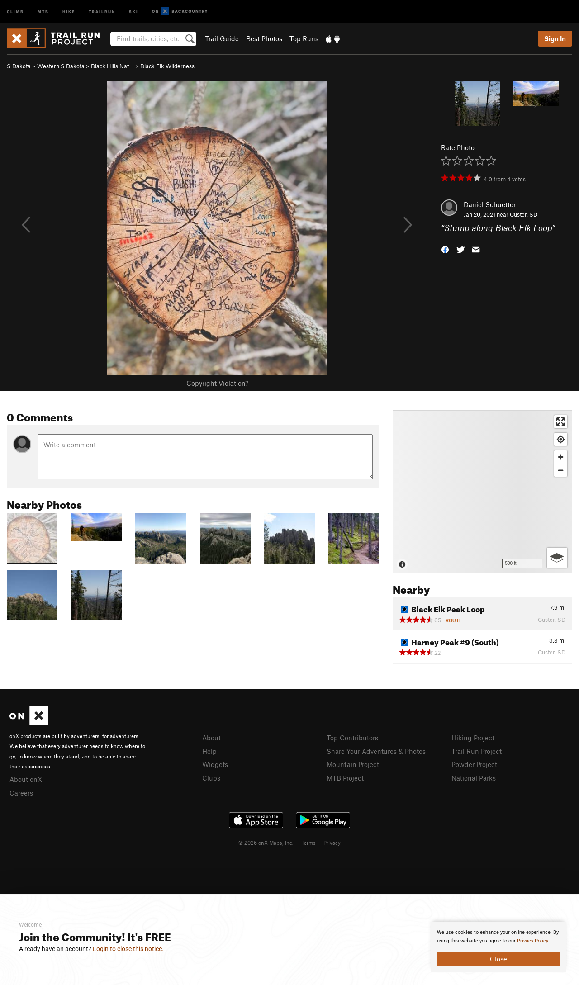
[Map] (482, 492)
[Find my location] (560, 439)
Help (209, 751)
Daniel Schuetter (490, 204)
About (211, 738)
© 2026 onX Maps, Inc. (266, 842)
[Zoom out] (560, 470)
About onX (25, 779)
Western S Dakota (61, 66)
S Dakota (19, 66)
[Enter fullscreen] (560, 421)
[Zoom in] (560, 457)
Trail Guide (222, 38)
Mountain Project (353, 764)
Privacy (332, 842)
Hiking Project (472, 738)
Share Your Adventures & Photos (376, 751)
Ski (133, 11)
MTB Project (345, 778)
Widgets (215, 764)
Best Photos (264, 38)
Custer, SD (523, 214)
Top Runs (304, 38)
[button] (445, 249)
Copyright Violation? (217, 383)
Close (498, 959)
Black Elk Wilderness (167, 66)
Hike (68, 11)
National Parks (473, 778)
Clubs (211, 778)
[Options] (557, 558)
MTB (43, 11)
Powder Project (474, 764)
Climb (15, 11)
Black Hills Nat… (112, 66)
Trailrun (102, 11)
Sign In (555, 38)
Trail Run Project (476, 751)
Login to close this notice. (128, 948)
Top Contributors (352, 738)
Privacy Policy (532, 941)
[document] (498, 947)
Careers (21, 793)
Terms (308, 842)
